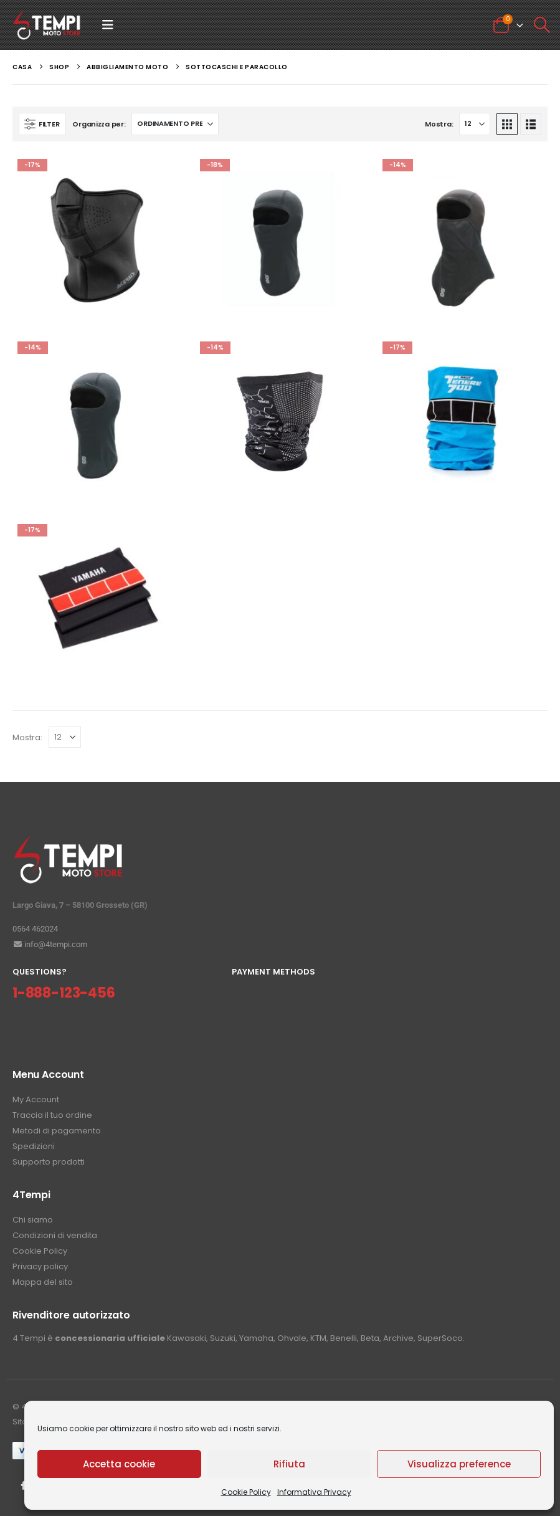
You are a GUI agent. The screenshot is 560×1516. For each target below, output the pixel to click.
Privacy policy (40, 1266)
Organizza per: (98, 124)
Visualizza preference (459, 1464)
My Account (35, 1099)
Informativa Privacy (314, 1492)
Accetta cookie (119, 1464)
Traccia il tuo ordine (52, 1115)
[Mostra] (474, 124)
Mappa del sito (42, 1282)
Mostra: (439, 124)
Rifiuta (289, 1464)
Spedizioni (33, 1146)
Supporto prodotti (48, 1162)
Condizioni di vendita (54, 1235)
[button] (107, 25)
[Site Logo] (47, 25)
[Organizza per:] (175, 124)
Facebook (23, 1485)
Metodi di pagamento (56, 1131)
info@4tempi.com (49, 944)
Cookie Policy (246, 1492)
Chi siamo (32, 1220)
